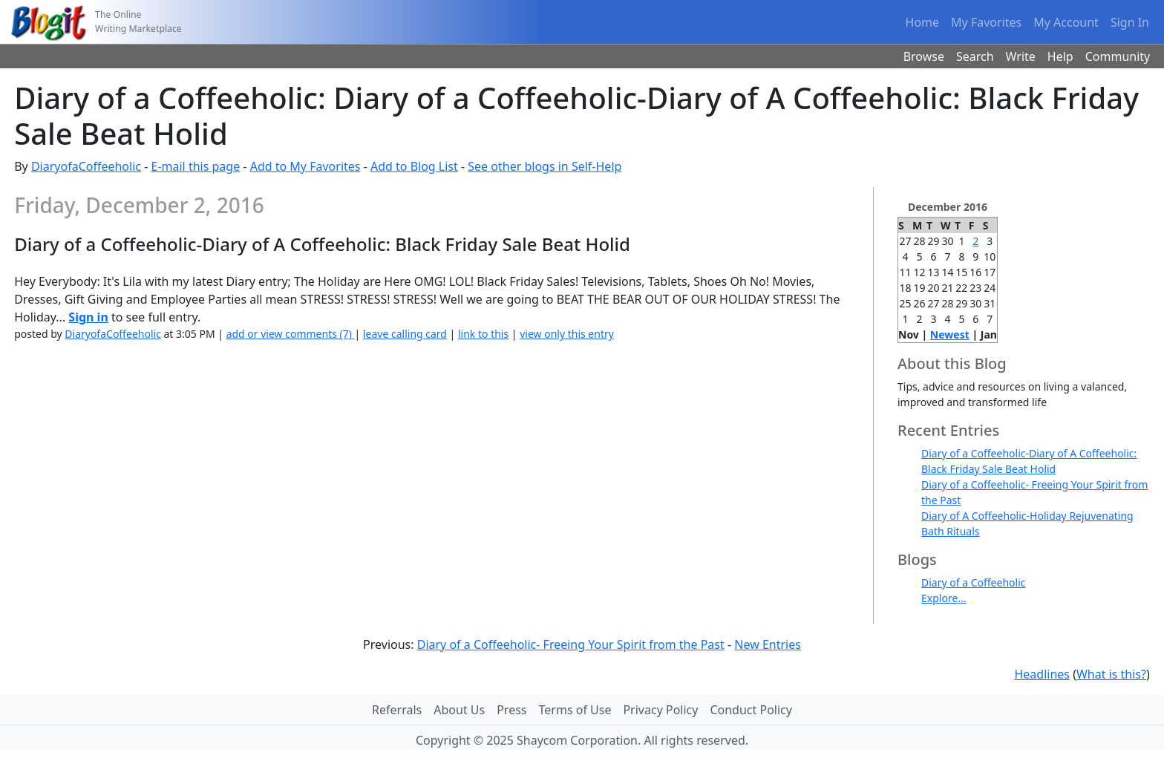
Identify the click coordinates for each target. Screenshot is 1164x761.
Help (1060, 56)
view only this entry (567, 334)
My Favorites (986, 22)
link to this (483, 334)
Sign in (88, 317)
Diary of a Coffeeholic (973, 582)
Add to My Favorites (305, 166)
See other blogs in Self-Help (544, 166)
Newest (950, 334)
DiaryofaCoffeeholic (86, 166)
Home (923, 22)
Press (511, 710)
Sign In (1130, 22)
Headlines (1042, 674)
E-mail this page (195, 166)
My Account (1066, 22)
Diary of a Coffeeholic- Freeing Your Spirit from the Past (571, 644)
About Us (459, 710)
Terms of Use (575, 710)
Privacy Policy (660, 710)
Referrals (397, 710)
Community (1118, 56)
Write (1021, 56)
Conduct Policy (750, 710)
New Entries (767, 644)
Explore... (944, 598)
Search (975, 56)
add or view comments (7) (290, 334)
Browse (923, 56)
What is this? (1111, 674)
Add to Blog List (414, 166)
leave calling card (405, 334)
